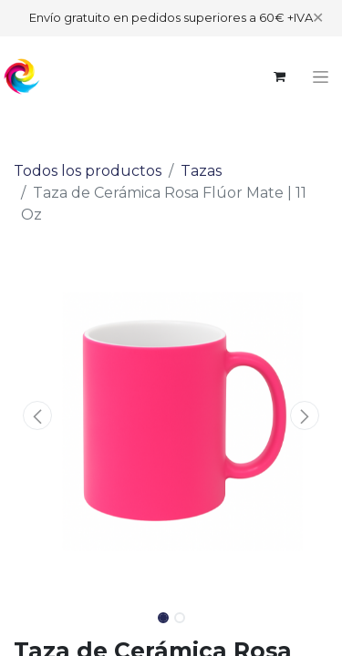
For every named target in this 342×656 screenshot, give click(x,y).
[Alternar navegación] (320, 76)
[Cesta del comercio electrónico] (279, 76)
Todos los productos (87, 170)
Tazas (201, 170)
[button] (37, 415)
